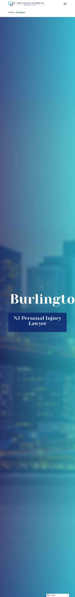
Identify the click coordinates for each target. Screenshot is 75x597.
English (51, 595)
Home (11, 12)
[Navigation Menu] (65, 4)
